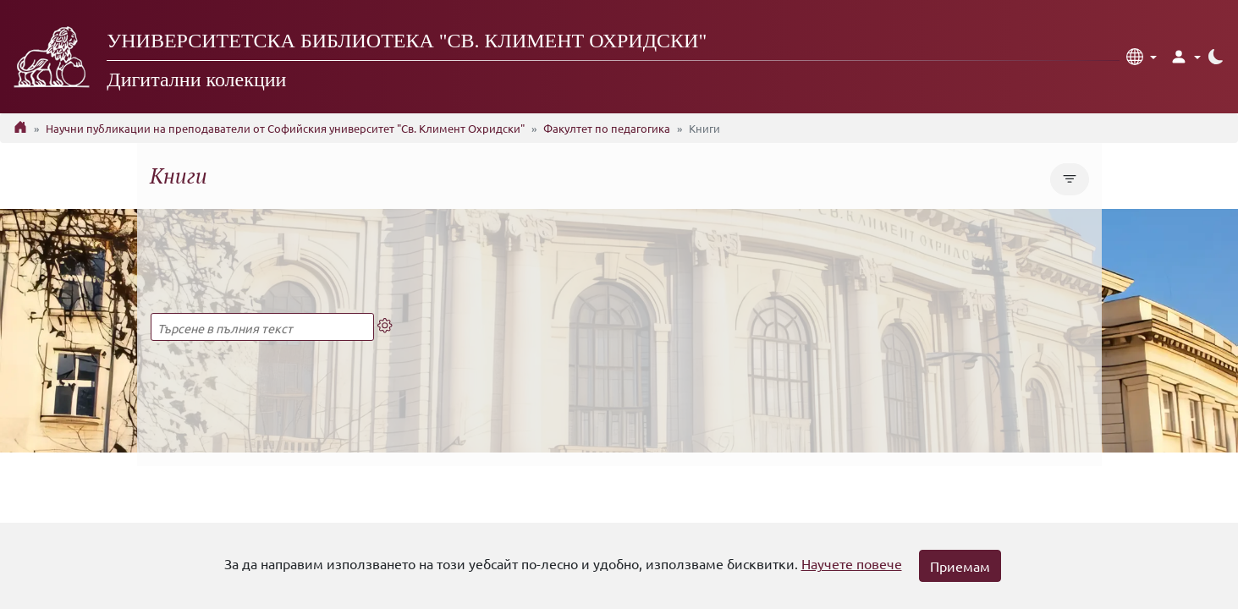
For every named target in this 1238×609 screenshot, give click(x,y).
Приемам (960, 565)
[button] (1142, 57)
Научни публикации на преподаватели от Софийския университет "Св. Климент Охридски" (285, 128)
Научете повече (851, 563)
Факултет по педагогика (606, 128)
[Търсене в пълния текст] (262, 327)
